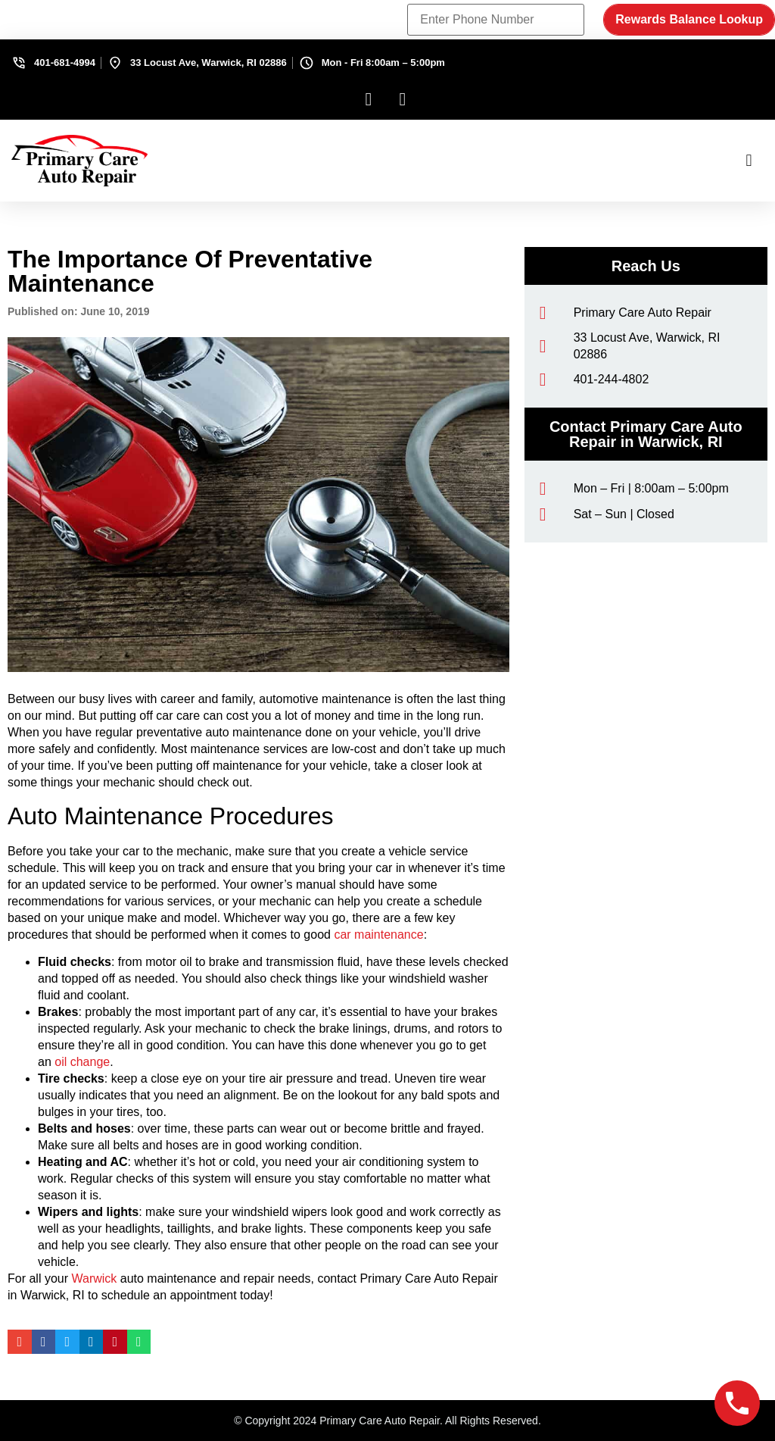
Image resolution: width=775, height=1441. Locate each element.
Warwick (94, 1278)
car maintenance (378, 934)
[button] (749, 160)
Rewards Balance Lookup (689, 19)
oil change (82, 1061)
